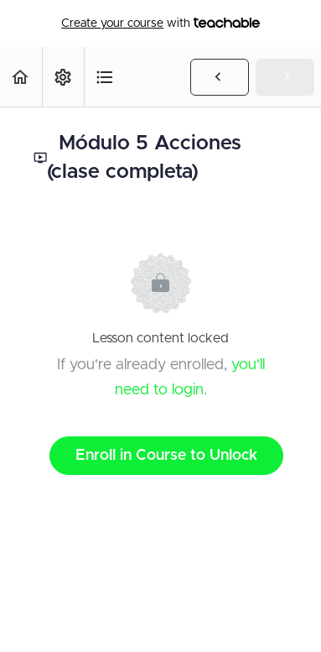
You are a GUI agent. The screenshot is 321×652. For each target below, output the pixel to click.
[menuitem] (63, 77)
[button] (21, 77)
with (160, 23)
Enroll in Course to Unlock (166, 455)
